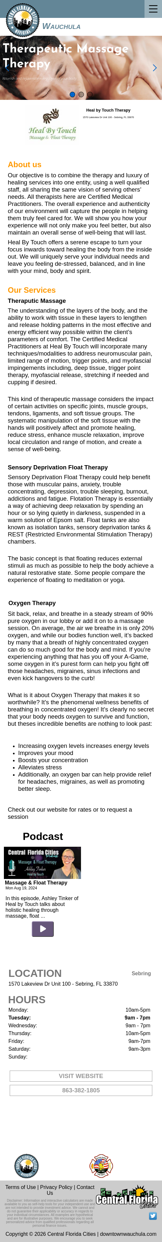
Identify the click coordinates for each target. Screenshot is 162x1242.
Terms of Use (20, 1187)
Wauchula (61, 26)
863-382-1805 (81, 1090)
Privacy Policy (56, 1187)
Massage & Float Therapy (36, 882)
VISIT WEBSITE (81, 1076)
